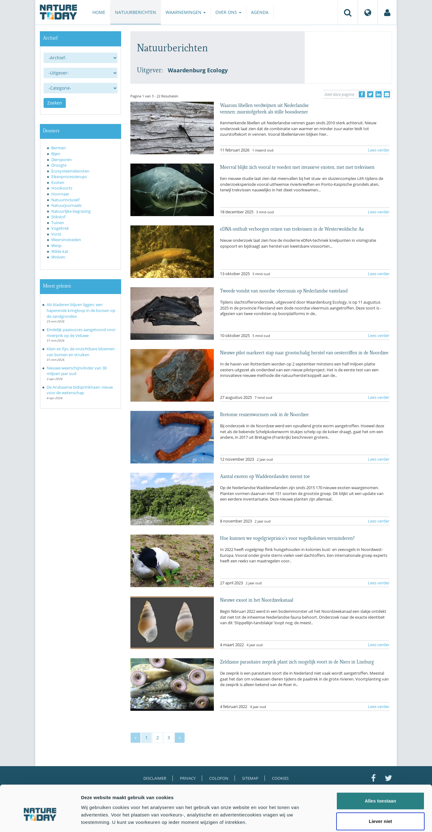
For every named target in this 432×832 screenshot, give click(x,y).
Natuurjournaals (66, 205)
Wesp (56, 245)
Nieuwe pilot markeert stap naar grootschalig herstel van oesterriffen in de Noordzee (304, 352)
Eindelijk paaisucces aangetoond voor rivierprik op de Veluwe (81, 332)
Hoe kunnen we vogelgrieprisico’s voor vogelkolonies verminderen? (287, 537)
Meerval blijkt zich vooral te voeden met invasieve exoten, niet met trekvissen (297, 166)
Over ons (228, 12)
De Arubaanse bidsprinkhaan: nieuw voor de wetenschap (80, 390)
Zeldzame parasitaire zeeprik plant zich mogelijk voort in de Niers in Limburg (297, 661)
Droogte (58, 165)
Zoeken (54, 103)
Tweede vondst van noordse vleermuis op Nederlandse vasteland (284, 290)
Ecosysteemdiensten (70, 171)
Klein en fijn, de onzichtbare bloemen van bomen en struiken (81, 351)
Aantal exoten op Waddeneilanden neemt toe (265, 475)
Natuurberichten (135, 12)
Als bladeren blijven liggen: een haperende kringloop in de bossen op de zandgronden (81, 310)
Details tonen (334, 819)
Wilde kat (59, 251)
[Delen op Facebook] (362, 94)
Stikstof (58, 217)
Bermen (58, 148)
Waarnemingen (186, 12)
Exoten (57, 182)
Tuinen (57, 222)
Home (98, 12)
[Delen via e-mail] (387, 94)
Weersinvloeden (66, 239)
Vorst (56, 234)
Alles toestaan (380, 771)
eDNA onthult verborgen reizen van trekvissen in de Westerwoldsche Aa (292, 228)
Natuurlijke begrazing (71, 211)
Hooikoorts (61, 188)
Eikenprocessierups (69, 176)
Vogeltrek (60, 228)
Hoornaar (60, 194)
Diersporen (61, 159)
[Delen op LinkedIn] (378, 94)
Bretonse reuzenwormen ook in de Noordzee (264, 414)
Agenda (260, 12)
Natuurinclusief (65, 200)
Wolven (58, 257)
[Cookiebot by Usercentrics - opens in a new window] (40, 820)
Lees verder (378, 150)
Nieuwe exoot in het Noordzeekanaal (256, 599)
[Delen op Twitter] (370, 94)
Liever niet (380, 791)
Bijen (55, 153)
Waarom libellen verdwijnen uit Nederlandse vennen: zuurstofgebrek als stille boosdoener (264, 107)
